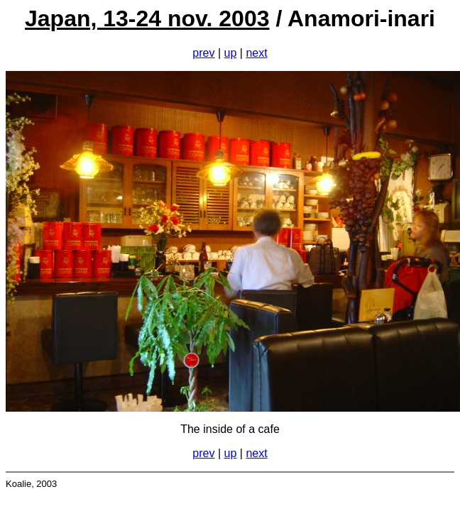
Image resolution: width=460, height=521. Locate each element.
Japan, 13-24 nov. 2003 (147, 18)
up (230, 53)
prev (203, 53)
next (256, 53)
